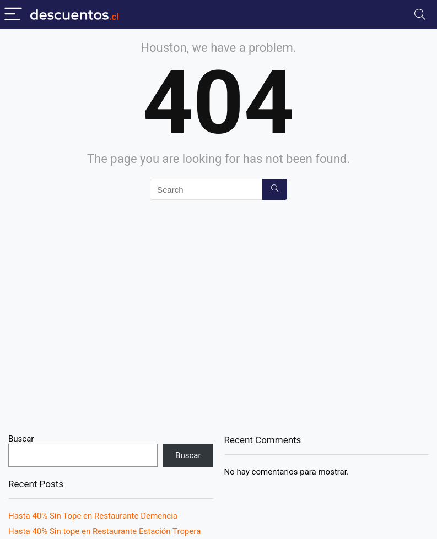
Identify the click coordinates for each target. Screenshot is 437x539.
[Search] (420, 14)
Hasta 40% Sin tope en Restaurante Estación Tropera (104, 531)
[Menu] (13, 14)
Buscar (21, 439)
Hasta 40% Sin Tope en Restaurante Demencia (92, 516)
